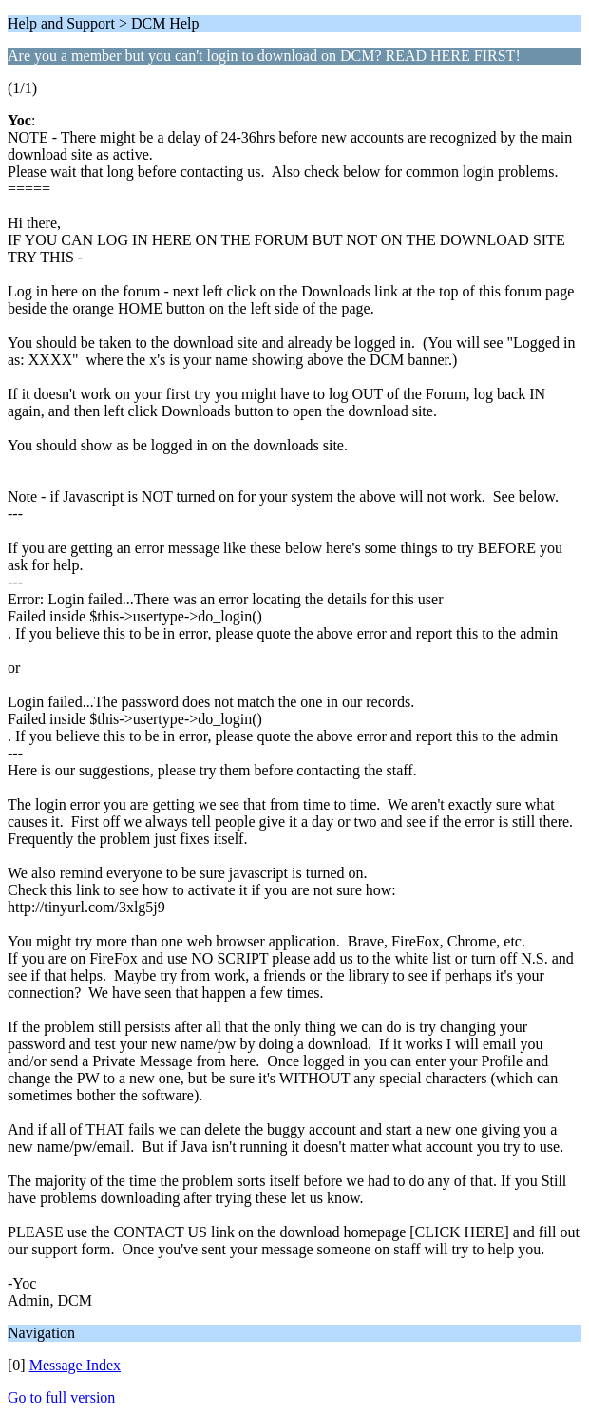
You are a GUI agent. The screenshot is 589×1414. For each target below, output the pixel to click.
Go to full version (61, 1397)
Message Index (75, 1365)
